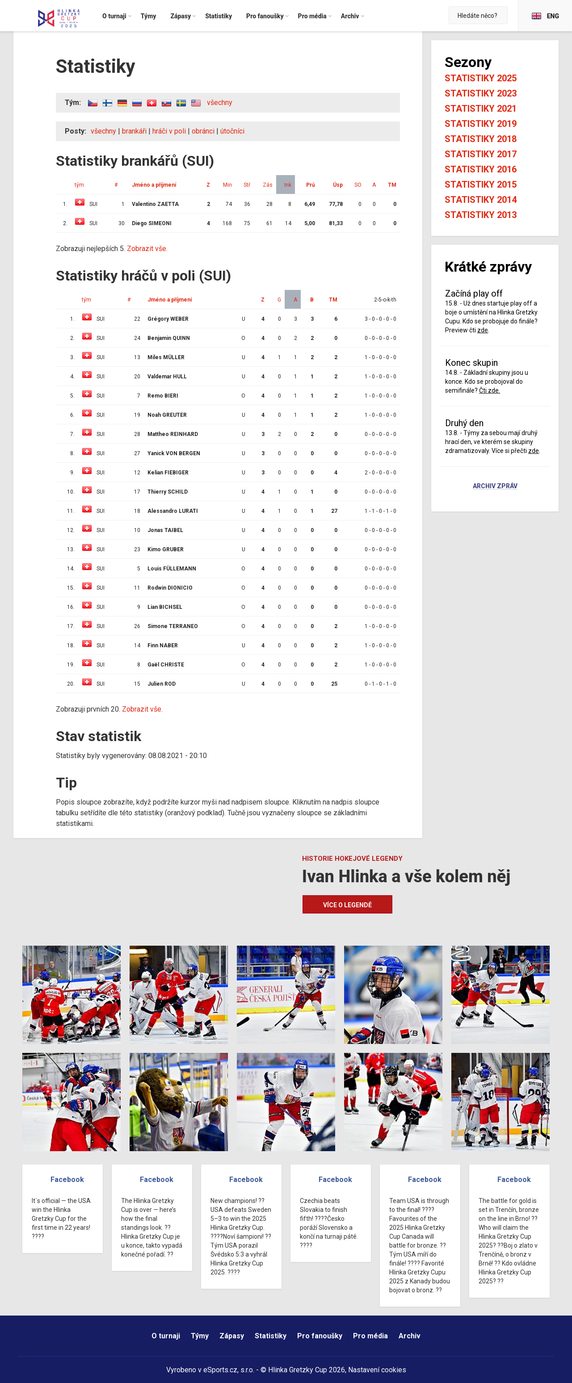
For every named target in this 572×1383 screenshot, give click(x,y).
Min (227, 185)
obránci (203, 131)
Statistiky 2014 (481, 199)
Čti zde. (489, 390)
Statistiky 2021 (481, 108)
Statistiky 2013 (481, 215)
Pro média (370, 1336)
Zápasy (231, 1336)
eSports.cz (220, 1370)
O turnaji (165, 1336)
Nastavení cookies (377, 1370)
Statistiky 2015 (481, 184)
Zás (268, 185)
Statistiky (270, 1336)
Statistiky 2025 (481, 78)
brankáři (134, 131)
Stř (247, 185)
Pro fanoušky (319, 1336)
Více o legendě (347, 905)
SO (358, 185)
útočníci (232, 131)
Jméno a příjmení (154, 185)
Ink (287, 185)
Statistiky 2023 (481, 93)
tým (79, 185)
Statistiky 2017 (481, 154)
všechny (219, 102)
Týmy (200, 1336)
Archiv (410, 1336)
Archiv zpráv (495, 486)
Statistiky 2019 (481, 123)
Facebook (67, 1179)
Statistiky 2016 (481, 169)
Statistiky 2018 (481, 139)
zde (482, 330)
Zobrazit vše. (147, 248)
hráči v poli (169, 131)
